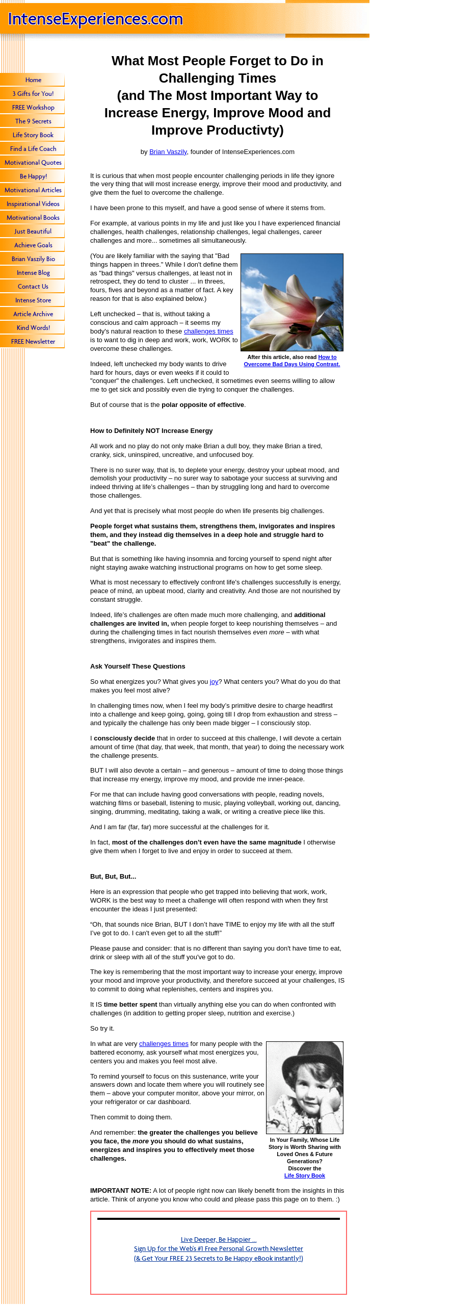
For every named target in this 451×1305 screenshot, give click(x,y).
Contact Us (33, 286)
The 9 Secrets (33, 121)
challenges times (208, 331)
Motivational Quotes (33, 162)
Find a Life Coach (33, 148)
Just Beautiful (33, 231)
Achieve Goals (33, 245)
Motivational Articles (33, 190)
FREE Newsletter (33, 341)
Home (33, 80)
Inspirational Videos (33, 204)
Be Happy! (33, 176)
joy (214, 681)
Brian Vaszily (168, 152)
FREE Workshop (33, 107)
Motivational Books (33, 217)
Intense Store (33, 300)
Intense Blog (33, 272)
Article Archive (33, 314)
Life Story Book (33, 135)
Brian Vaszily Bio (33, 259)
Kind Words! (33, 327)
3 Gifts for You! (33, 93)
